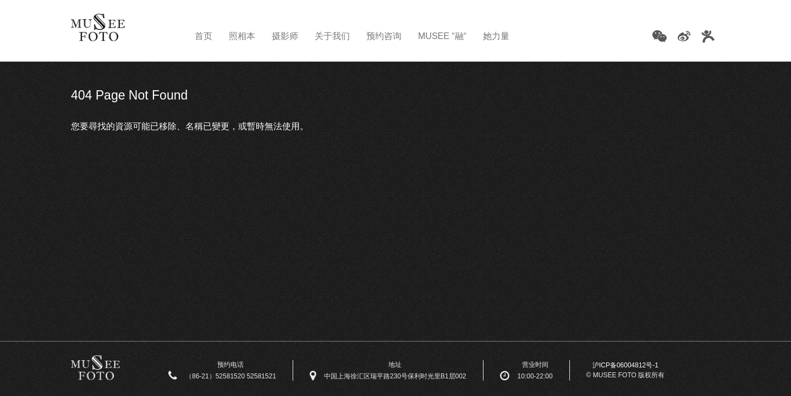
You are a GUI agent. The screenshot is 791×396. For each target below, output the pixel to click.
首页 (203, 36)
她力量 (496, 36)
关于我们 (332, 36)
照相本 (242, 36)
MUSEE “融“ (442, 36)
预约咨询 (384, 36)
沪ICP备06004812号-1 (625, 365)
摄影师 (285, 36)
